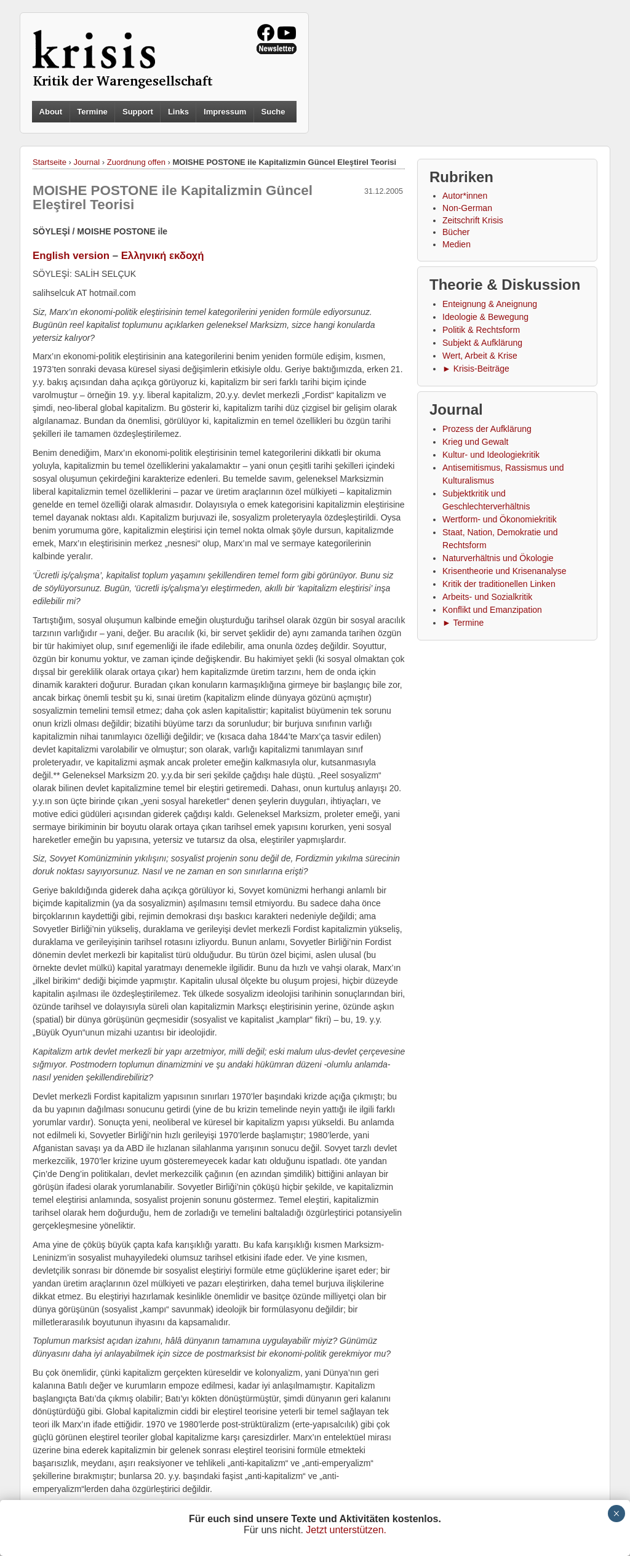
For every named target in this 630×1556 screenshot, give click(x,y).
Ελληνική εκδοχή (162, 255)
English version (71, 255)
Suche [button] (273, 112)
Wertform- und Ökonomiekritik (499, 519)
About (51, 111)
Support (137, 111)
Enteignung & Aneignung (489, 304)
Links (178, 111)
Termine (92, 111)
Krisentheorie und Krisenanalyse (504, 571)
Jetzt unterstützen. (346, 1530)
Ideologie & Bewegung (485, 317)
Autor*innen (464, 196)
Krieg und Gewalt (475, 442)
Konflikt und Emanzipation (492, 610)
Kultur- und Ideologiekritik (491, 455)
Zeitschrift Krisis (472, 220)
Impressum (225, 111)
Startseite (49, 162)
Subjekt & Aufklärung (482, 343)
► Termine (463, 623)
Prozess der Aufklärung (487, 429)
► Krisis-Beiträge (475, 368)
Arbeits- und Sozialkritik (487, 597)
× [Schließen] (616, 1513)
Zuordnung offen (136, 162)
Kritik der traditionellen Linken (499, 584)
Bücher (455, 232)
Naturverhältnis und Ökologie (498, 558)
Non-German (467, 208)
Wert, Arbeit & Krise (479, 356)
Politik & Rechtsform (481, 330)
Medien (456, 244)
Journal (87, 162)
